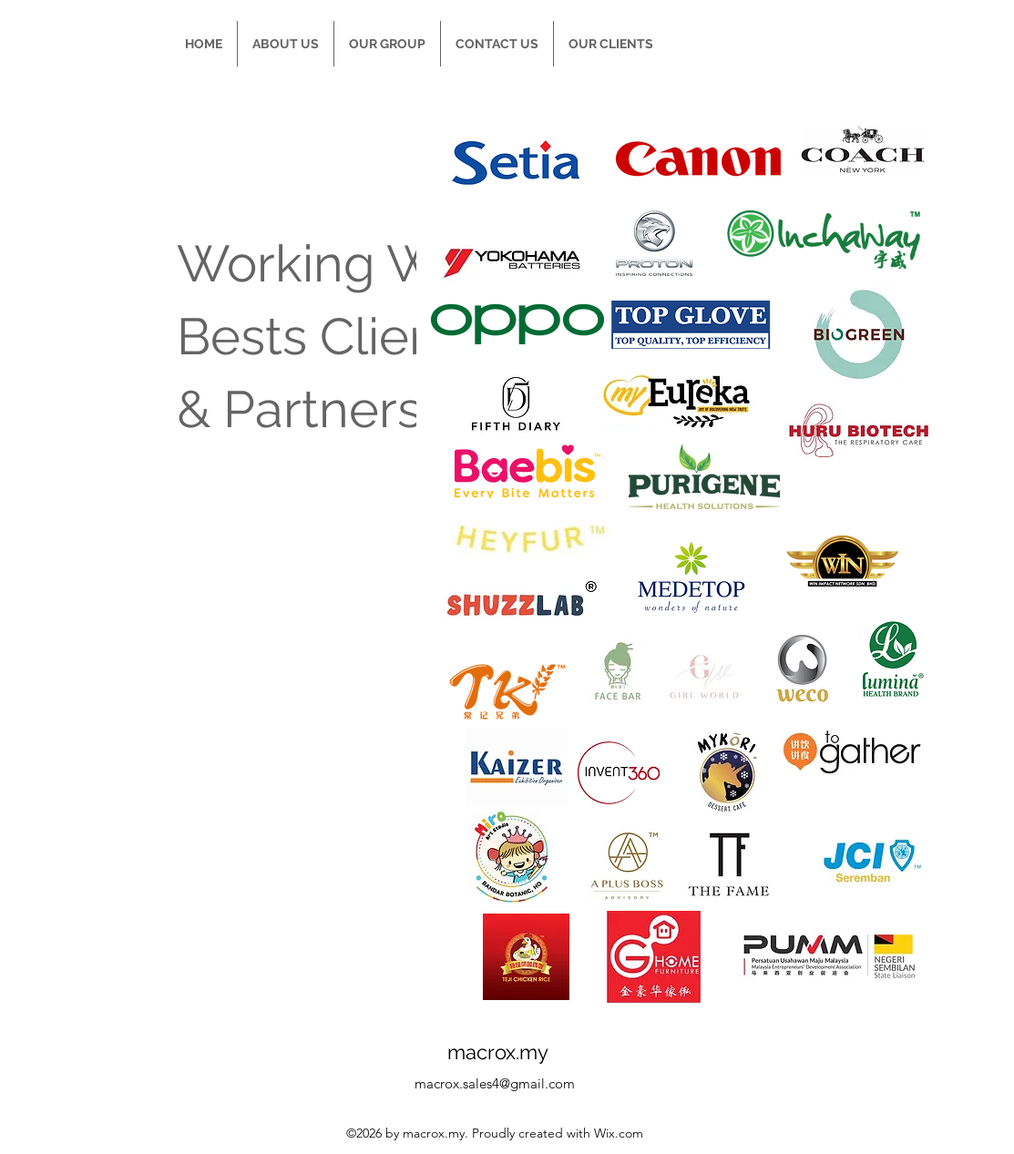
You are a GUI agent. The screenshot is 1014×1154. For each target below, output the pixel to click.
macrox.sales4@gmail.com (495, 1083)
